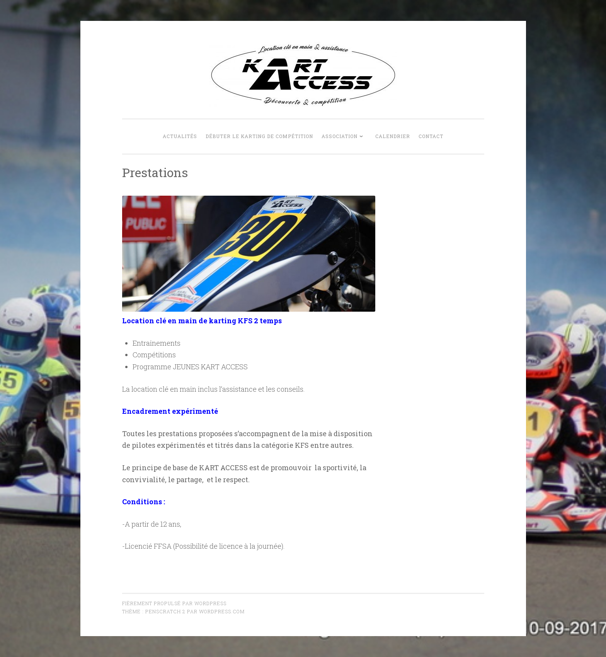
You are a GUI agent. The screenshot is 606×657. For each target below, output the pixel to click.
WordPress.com (222, 611)
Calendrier (392, 136)
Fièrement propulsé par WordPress (174, 603)
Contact (431, 136)
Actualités (180, 136)
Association (339, 136)
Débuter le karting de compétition (259, 136)
